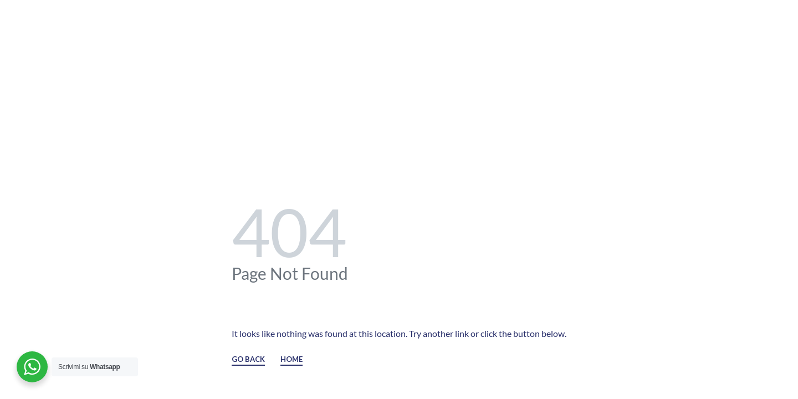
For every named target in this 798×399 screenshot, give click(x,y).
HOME (291, 360)
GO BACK (248, 360)
